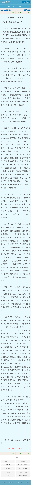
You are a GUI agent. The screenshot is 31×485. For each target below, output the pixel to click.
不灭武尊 (8, 472)
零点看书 (5, 2)
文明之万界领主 (23, 468)
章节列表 (11, 12)
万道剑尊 (8, 465)
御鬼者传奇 (8, 461)
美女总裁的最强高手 (23, 465)
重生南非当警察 (23, 475)
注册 (28, 2)
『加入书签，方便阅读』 (15, 449)
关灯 (29, 9)
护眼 (25, 9)
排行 (3, 6)
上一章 (4, 12)
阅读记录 (21, 6)
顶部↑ (26, 482)
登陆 (24, 2)
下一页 (19, 12)
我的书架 (11, 482)
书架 (27, 6)
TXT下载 (27, 12)
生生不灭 (8, 475)
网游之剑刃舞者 (23, 472)
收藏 (9, 6)
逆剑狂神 (23, 461)
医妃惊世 (8, 468)
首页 (4, 482)
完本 (14, 6)
